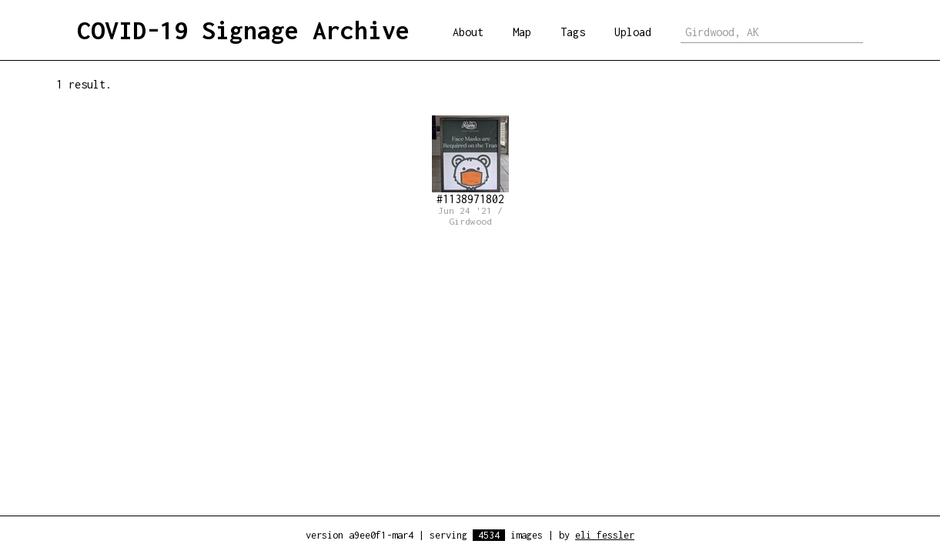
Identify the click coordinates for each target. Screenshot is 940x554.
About (468, 31)
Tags (572, 31)
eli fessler (604, 535)
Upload (632, 31)
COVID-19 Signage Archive (243, 30)
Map (522, 31)
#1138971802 (470, 160)
